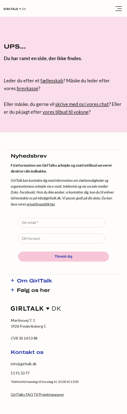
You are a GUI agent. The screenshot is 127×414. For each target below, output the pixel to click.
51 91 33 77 (20, 373)
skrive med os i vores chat (82, 104)
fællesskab (51, 80)
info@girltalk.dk (49, 198)
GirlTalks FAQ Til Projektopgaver (37, 394)
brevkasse (27, 88)
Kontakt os (27, 352)
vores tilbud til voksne (65, 112)
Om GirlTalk (34, 281)
